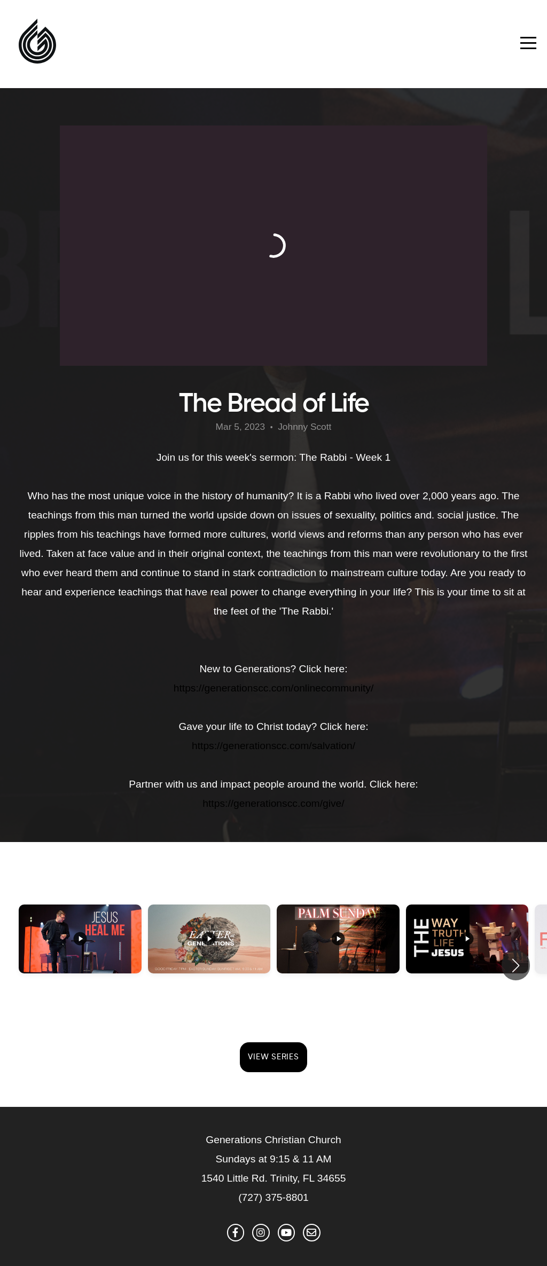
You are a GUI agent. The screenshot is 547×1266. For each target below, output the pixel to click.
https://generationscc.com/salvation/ (273, 745)
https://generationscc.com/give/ (273, 803)
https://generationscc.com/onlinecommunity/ (273, 688)
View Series (273, 1057)
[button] (516, 965)
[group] (80, 958)
